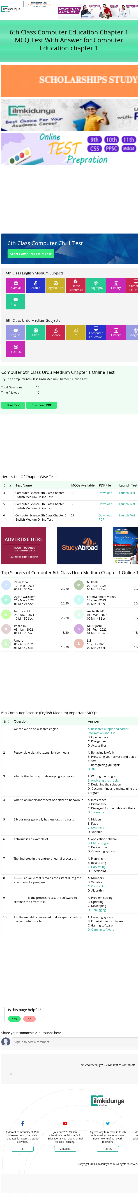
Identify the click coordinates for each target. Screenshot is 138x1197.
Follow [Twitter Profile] (108, 1148)
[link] (39, 4)
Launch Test (127, 493)
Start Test (13, 405)
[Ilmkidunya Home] (10, 9)
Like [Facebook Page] (22, 1148)
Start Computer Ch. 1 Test (31, 254)
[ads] (23, 546)
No (29, 1019)
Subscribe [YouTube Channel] (65, 1148)
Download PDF (41, 405)
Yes (14, 1019)
